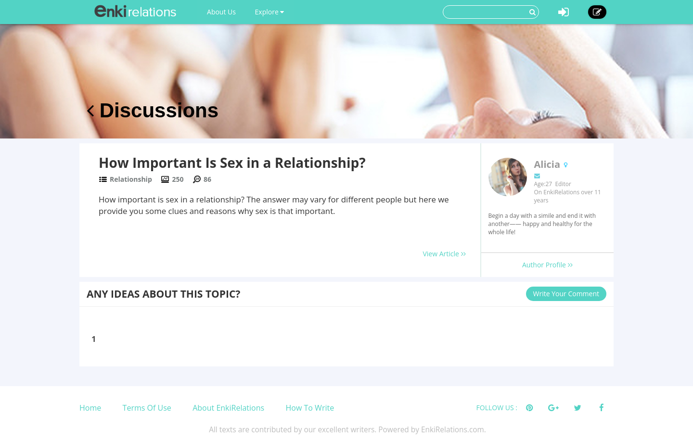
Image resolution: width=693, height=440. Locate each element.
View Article (444, 253)
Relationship (131, 179)
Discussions (152, 110)
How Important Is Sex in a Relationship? (232, 162)
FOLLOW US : (496, 407)
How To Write (310, 407)
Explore (269, 11)
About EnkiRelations (228, 407)
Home (90, 407)
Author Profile (547, 264)
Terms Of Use (147, 407)
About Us (221, 11)
